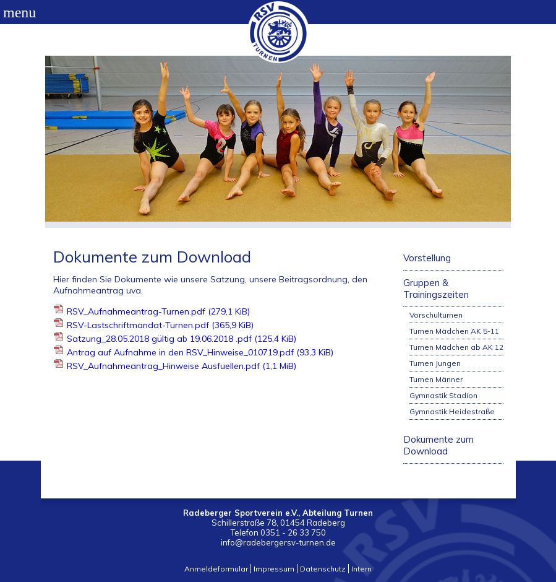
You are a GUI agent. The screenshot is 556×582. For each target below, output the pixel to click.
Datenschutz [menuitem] (323, 568)
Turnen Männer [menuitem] (436, 379)
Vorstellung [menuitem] (427, 258)
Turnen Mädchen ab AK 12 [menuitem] (456, 347)
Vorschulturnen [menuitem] (436, 314)
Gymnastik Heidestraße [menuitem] (452, 411)
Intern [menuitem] (361, 568)
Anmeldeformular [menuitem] (216, 568)
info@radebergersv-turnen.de (278, 542)
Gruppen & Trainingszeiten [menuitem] (436, 288)
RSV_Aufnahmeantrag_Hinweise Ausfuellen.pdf (181, 365)
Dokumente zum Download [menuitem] (438, 445)
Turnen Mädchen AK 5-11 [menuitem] (454, 331)
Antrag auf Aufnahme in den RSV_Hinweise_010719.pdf (200, 352)
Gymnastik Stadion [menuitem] (443, 395)
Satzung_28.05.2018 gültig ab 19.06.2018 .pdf (181, 338)
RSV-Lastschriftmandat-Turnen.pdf (160, 325)
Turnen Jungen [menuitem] (435, 363)
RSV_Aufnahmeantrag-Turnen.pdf (158, 311)
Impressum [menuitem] (274, 568)
